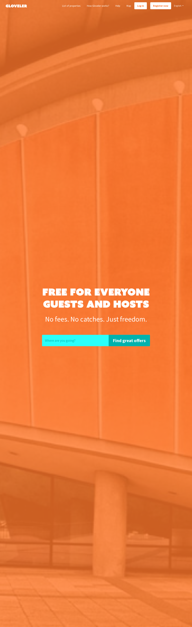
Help (117, 5)
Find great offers (129, 340)
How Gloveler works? (98, 5)
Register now (160, 5)
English (178, 5)
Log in (140, 5)
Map (128, 5)
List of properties (71, 5)
